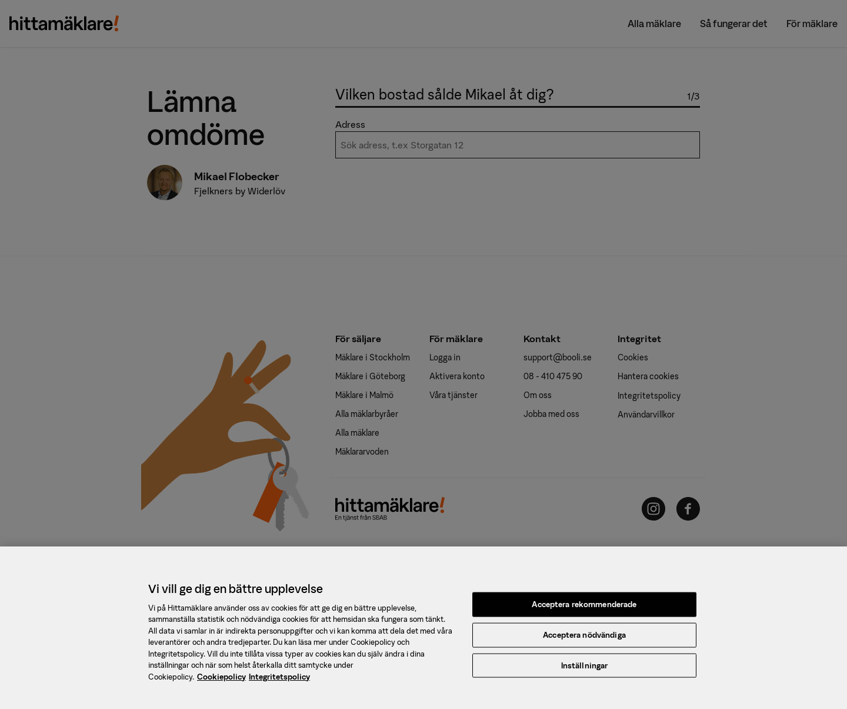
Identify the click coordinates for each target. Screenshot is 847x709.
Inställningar (584, 670)
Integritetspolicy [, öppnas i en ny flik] (279, 681)
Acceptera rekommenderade (584, 609)
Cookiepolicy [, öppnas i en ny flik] (221, 681)
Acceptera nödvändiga (584, 639)
